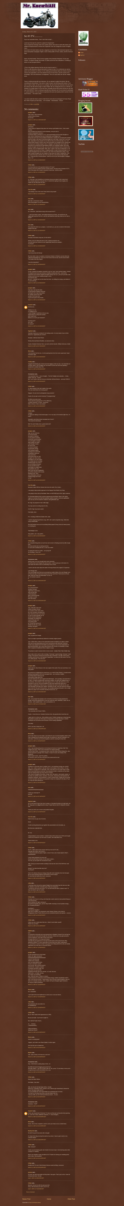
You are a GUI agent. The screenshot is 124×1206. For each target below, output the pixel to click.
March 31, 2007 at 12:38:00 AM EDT (37, 119)
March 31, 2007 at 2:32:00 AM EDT (36, 326)
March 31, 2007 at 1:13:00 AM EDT (36, 160)
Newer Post (26, 1199)
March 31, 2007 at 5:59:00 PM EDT (36, 842)
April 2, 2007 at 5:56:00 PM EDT (36, 1178)
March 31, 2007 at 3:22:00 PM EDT (36, 759)
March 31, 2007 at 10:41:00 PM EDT (37, 1158)
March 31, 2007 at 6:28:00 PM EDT (36, 915)
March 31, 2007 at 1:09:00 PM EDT (36, 741)
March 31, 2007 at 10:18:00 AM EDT (37, 628)
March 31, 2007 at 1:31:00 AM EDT (36, 230)
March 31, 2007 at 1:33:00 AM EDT (36, 246)
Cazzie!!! (30, 304)
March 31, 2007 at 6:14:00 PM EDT (36, 878)
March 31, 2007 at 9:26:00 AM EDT (36, 535)
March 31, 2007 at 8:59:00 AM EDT (36, 381)
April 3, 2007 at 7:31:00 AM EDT (36, 1188)
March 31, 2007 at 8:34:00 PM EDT (36, 1047)
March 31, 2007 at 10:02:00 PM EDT (37, 1116)
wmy (29, 198)
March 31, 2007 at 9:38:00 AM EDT (36, 554)
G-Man (30, 165)
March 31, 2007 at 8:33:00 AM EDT (36, 356)
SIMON (30, 930)
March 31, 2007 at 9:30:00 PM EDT (36, 1096)
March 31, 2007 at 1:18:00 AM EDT (36, 184)
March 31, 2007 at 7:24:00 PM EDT (36, 996)
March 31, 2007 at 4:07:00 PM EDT (36, 796)
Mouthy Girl (31, 1130)
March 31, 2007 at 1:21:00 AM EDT (36, 204)
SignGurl (30, 331)
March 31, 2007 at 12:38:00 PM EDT (37, 728)
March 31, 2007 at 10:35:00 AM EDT (37, 691)
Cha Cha (30, 189)
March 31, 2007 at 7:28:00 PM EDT (36, 1007)
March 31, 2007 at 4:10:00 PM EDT (36, 811)
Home (49, 1199)
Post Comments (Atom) (35, 1202)
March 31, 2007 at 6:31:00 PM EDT (36, 925)
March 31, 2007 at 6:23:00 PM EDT (36, 892)
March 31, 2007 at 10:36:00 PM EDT (37, 1139)
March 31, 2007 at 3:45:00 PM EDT (36, 782)
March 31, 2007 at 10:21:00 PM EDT (37, 1126)
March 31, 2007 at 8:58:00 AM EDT (36, 369)
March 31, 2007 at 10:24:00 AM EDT (37, 660)
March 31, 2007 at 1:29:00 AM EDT (36, 219)
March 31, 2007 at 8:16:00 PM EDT (36, 1032)
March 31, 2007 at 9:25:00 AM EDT (36, 480)
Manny (30, 989)
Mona (29, 351)
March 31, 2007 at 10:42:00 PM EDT (37, 1167)
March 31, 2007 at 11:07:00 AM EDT (37, 704)
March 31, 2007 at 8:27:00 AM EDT (36, 346)
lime (29, 696)
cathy (29, 883)
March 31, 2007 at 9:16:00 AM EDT (36, 426)
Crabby (30, 361)
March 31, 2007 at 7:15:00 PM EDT (36, 947)
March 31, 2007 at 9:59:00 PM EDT (36, 1106)
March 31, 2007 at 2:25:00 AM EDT (36, 299)
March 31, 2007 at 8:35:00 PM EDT (36, 1056)
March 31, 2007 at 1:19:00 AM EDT (36, 193)
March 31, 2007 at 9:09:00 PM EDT (36, 1072)
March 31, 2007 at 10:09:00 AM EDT (37, 580)
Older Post (71, 1199)
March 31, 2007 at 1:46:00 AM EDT (36, 264)
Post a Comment (30, 1192)
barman (30, 1172)
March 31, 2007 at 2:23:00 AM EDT (36, 282)
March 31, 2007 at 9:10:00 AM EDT (36, 406)
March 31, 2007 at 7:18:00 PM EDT (36, 984)
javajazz (30, 112)
